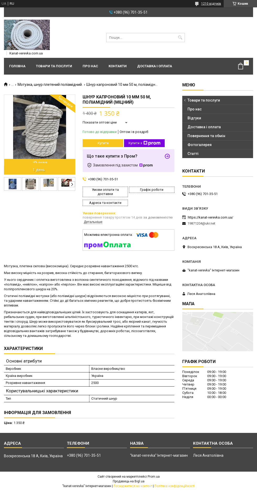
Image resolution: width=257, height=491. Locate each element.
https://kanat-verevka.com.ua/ (210, 217)
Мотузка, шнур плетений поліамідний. (50, 84)
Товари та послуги (54, 66)
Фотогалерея (200, 145)
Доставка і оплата (154, 66)
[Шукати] (180, 37)
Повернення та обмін (206, 136)
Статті (193, 154)
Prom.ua (154, 476)
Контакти (118, 66)
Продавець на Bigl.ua (128, 481)
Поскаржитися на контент (133, 486)
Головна (17, 66)
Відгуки (194, 118)
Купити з (144, 143)
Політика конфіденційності (174, 486)
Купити (103, 143)
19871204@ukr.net (201, 223)
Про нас (90, 66)
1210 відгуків (211, 3)
